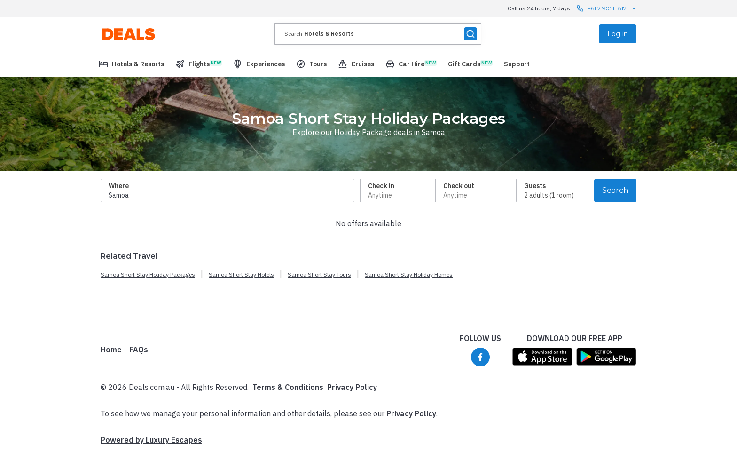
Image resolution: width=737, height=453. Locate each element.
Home (111, 349)
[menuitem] (131, 64)
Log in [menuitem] (617, 34)
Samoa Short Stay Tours (319, 274)
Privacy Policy (352, 387)
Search (615, 190)
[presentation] (378, 34)
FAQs (138, 349)
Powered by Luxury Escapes (151, 440)
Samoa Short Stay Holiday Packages (148, 274)
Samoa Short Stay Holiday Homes (409, 274)
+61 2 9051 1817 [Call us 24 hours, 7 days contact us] (607, 8)
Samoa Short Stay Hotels (241, 274)
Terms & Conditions (287, 387)
